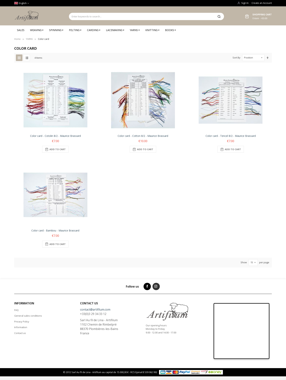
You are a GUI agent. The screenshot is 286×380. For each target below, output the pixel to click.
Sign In (245, 3)
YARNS (29, 39)
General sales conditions (28, 315)
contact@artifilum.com (95, 309)
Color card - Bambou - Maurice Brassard (55, 230)
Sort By (236, 57)
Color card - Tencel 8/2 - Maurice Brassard (231, 136)
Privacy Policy (21, 321)
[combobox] (141, 16)
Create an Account (262, 3)
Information (20, 327)
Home (17, 39)
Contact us (20, 333)
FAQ (16, 310)
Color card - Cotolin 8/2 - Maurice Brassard (55, 136)
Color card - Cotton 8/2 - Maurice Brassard (143, 136)
